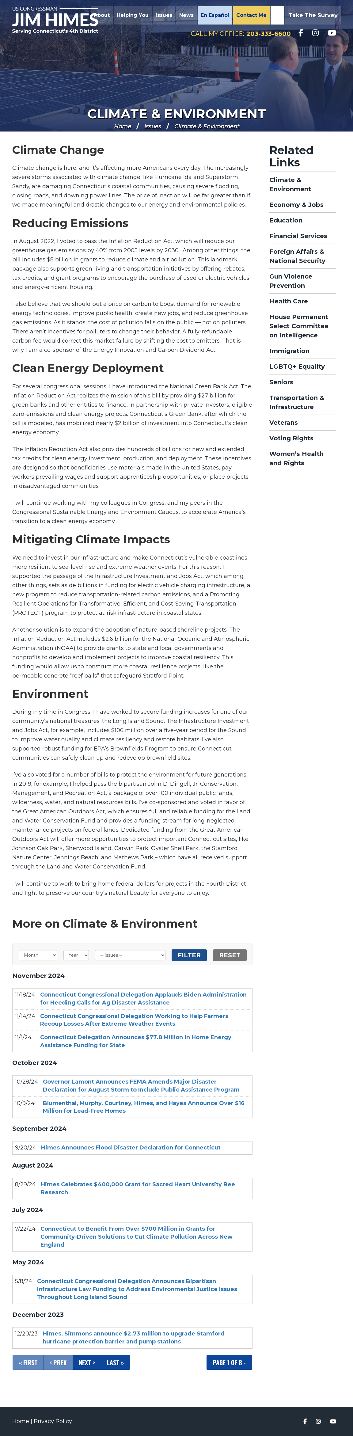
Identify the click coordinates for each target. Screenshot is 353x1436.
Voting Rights (291, 438)
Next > (87, 1362)
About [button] (102, 15)
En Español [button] (215, 15)
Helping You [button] (133, 15)
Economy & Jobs (296, 204)
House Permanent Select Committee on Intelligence (298, 326)
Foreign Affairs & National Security (297, 256)
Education (285, 220)
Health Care (288, 301)
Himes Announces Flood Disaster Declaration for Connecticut (131, 1147)
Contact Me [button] (251, 15)
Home (122, 126)
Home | (23, 1421)
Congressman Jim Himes (55, 20)
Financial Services (298, 236)
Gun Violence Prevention (290, 281)
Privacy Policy (53, 1421)
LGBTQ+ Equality (297, 366)
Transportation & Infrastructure (296, 402)
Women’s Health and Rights (296, 458)
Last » (115, 1362)
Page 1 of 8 (229, 1362)
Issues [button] (164, 15)
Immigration (289, 351)
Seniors (281, 382)
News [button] (186, 15)
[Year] (76, 955)
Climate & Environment (176, 114)
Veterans (283, 422)
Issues (152, 126)
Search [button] (277, 15)
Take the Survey (313, 15)
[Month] (38, 955)
